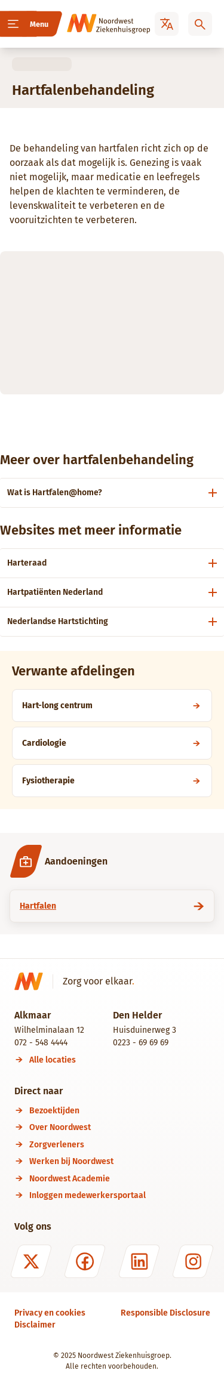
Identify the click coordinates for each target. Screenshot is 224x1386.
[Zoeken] (200, 24)
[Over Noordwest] (119, 1127)
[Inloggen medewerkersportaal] (119, 1195)
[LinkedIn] (139, 1261)
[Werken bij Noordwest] (119, 1161)
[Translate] (167, 24)
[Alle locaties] (52, 1060)
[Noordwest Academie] (119, 1178)
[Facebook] (84, 1261)
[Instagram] (192, 1261)
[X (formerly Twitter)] (30, 1261)
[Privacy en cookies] (49, 1313)
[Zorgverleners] (119, 1144)
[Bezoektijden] (119, 1110)
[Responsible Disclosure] (165, 1313)
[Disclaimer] (35, 1325)
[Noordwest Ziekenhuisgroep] (92, 24)
